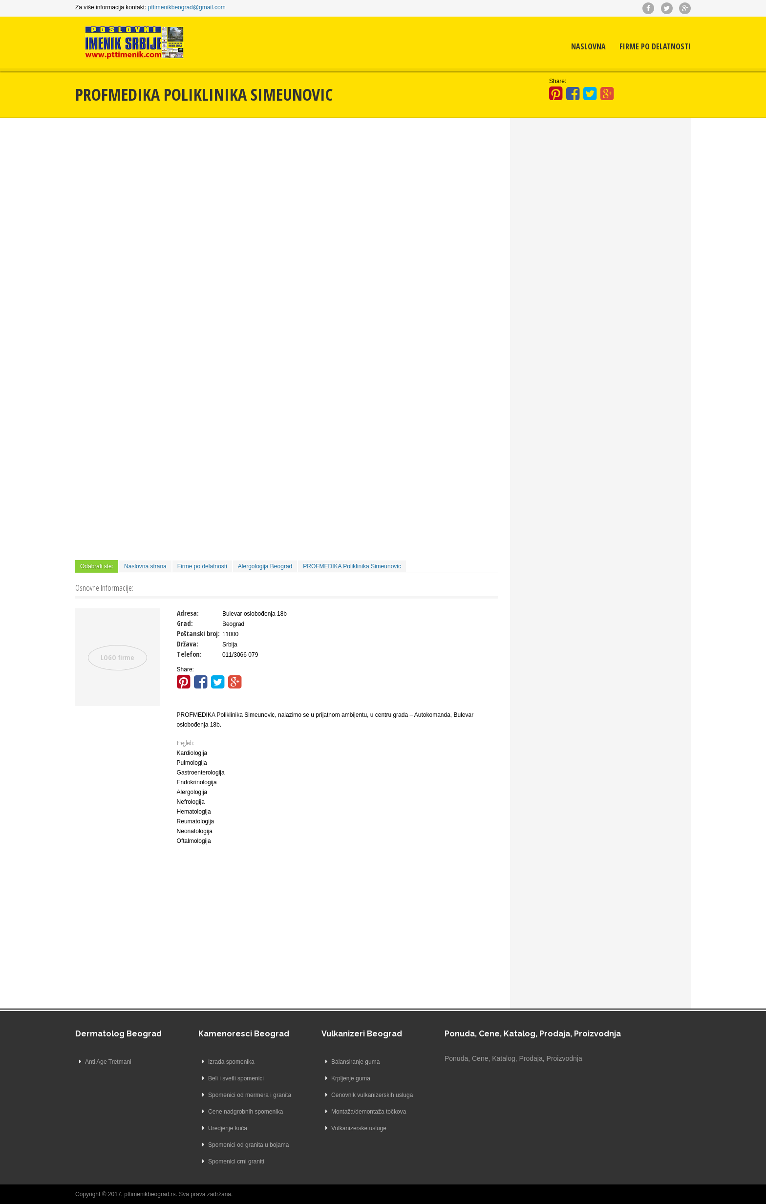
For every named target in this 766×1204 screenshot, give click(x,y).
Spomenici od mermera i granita (249, 1095)
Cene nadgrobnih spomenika (245, 1111)
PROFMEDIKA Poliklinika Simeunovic (352, 566)
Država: (187, 643)
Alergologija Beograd (265, 566)
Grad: (185, 623)
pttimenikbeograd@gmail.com (187, 7)
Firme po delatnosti (655, 46)
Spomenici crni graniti (236, 1161)
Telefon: (189, 654)
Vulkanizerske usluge (358, 1128)
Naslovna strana (145, 566)
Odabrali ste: (96, 566)
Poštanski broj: (198, 633)
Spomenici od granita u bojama (248, 1144)
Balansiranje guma (355, 1061)
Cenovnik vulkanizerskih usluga (372, 1095)
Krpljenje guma (350, 1078)
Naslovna (588, 46)
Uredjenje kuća (227, 1128)
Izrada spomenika (231, 1061)
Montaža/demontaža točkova (368, 1111)
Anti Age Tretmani (108, 1061)
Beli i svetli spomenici (236, 1078)
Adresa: (188, 613)
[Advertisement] (286, 200)
